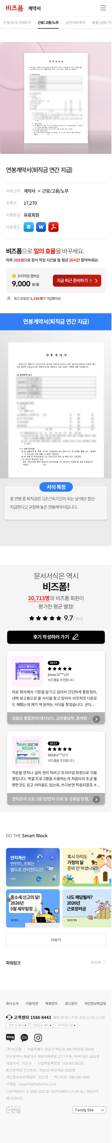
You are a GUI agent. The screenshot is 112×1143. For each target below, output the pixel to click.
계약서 (29, 190)
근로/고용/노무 (55, 190)
